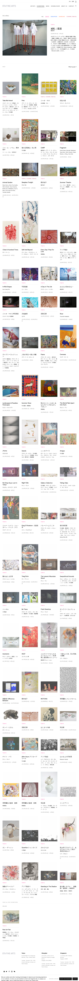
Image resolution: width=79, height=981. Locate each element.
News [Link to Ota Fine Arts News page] (47, 6)
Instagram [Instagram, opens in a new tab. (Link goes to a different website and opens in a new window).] (12, 972)
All (43, 16)
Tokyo (47, 16)
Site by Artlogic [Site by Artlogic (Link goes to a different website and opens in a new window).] (5, 979)
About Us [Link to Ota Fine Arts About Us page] (64, 6)
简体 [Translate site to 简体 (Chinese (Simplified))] (73, 1)
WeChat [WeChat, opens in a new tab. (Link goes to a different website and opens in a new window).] (14, 972)
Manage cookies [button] (17, 975)
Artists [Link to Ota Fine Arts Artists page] (32, 6)
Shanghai (62, 16)
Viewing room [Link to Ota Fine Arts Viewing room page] (55, 6)
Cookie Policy (11, 975)
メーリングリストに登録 (4, 972)
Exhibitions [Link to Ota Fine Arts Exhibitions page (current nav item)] (40, 6)
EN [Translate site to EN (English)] (70, 1)
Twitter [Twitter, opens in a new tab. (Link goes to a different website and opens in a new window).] (6, 972)
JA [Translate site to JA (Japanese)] (75, 1)
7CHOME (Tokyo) (71, 16)
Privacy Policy (5, 975)
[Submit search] (75, 6)
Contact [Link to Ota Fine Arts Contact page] (71, 6)
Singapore (54, 16)
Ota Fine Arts (9, 6)
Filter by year (72, 67)
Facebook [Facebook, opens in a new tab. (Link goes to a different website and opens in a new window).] (9, 972)
